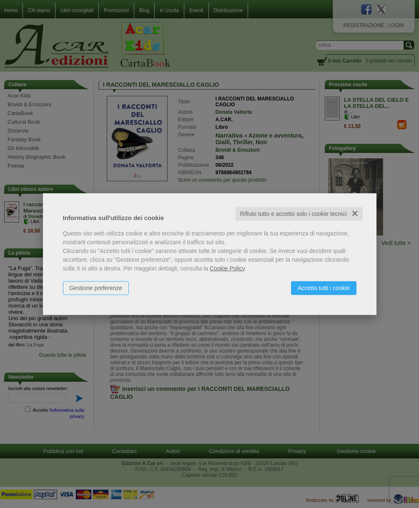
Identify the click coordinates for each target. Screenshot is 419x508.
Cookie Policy (227, 268)
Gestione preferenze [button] (96, 288)
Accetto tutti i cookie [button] (324, 288)
